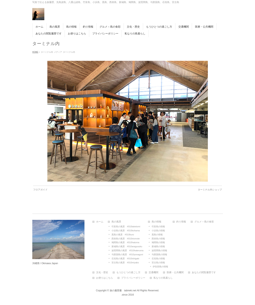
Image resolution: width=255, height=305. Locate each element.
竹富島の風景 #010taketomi (126, 226)
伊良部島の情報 (160, 266)
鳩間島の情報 (158, 242)
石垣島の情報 (158, 258)
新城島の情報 (158, 246)
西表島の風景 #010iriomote (126, 238)
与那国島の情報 (159, 254)
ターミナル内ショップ (210, 189)
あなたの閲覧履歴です (204, 272)
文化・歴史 (102, 272)
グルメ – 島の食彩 (204, 221)
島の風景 (116, 221)
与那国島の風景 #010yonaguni (127, 254)
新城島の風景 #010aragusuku (127, 246)
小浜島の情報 (158, 230)
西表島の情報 (158, 238)
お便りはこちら (104, 278)
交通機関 (153, 272)
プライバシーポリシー (133, 278)
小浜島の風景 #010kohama (126, 230)
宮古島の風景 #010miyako (125, 262)
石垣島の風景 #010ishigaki (125, 258)
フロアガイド (40, 189)
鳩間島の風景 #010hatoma (125, 242)
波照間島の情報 (159, 250)
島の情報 (156, 221)
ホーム (99, 221)
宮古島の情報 (158, 262)
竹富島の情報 (158, 226)
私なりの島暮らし (163, 278)
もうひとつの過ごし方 (128, 272)
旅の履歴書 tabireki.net (123, 290)
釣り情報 (181, 221)
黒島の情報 (157, 234)
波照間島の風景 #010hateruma (127, 250)
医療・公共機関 (175, 272)
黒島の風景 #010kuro (123, 234)
